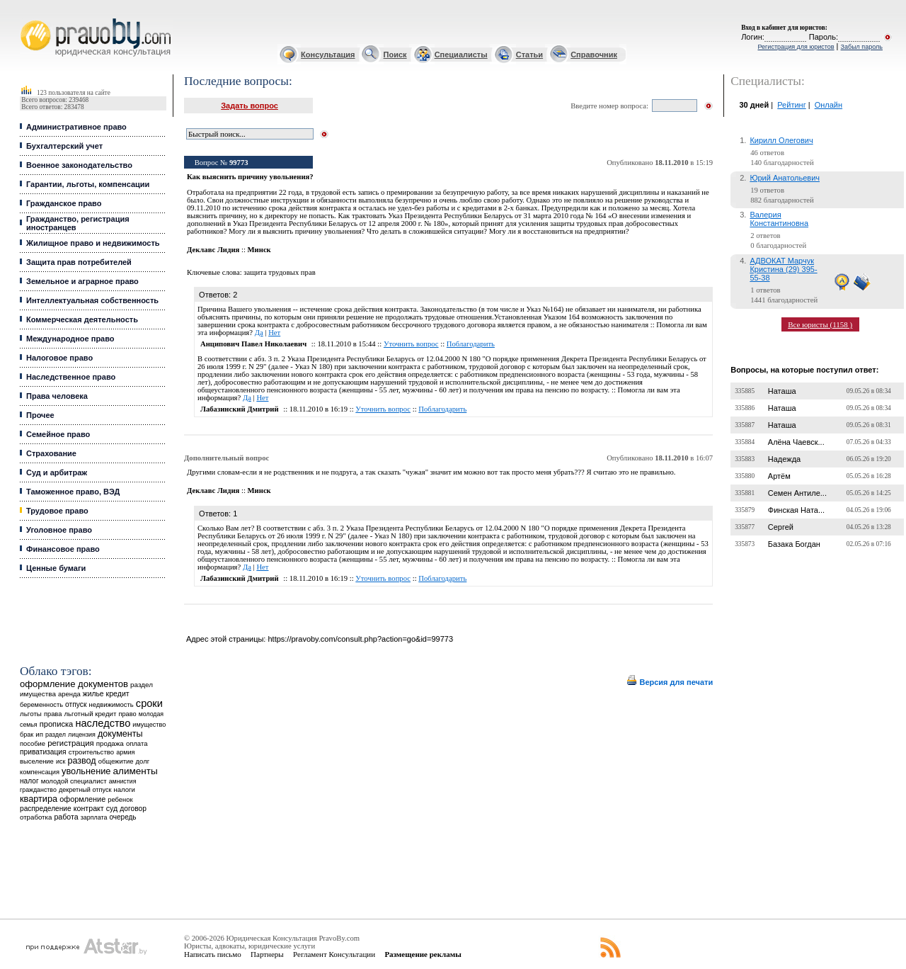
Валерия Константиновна (779, 218)
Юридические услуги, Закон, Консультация (27, 18)
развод (81, 761)
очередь (122, 817)
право (127, 714)
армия (125, 752)
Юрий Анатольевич (785, 178)
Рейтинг (791, 105)
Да (259, 332)
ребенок (120, 799)
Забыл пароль (862, 46)
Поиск (395, 54)
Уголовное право (59, 530)
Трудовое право (57, 510)
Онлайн (828, 105)
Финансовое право (63, 549)
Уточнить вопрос (411, 344)
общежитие (116, 761)
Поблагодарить (471, 344)
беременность (41, 704)
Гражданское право (63, 203)
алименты (135, 771)
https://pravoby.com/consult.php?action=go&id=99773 (360, 639)
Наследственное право (70, 377)
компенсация (39, 772)
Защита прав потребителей (79, 262)
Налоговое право (59, 357)
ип (39, 734)
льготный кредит (90, 714)
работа (66, 816)
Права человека (57, 396)
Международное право (70, 338)
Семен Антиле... (797, 493)
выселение (37, 761)
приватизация (43, 752)
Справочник (593, 54)
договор (133, 808)
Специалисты (461, 54)
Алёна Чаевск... (796, 442)
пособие (32, 743)
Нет (274, 332)
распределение (45, 808)
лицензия (82, 734)
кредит (118, 693)
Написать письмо (212, 954)
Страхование (51, 453)
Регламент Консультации (334, 954)
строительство (91, 752)
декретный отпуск (85, 789)
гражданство (38, 789)
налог (29, 781)
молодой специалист (74, 781)
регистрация (70, 743)
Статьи (529, 54)
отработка (36, 817)
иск (60, 761)
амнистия (123, 781)
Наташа (782, 391)
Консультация (328, 54)
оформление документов (74, 684)
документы (120, 734)
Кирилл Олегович (781, 140)
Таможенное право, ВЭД (73, 491)
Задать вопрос (249, 105)
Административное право (76, 127)
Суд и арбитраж (56, 472)
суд (111, 808)
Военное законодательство (79, 165)
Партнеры (267, 954)
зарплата (94, 817)
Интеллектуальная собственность (92, 300)
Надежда (784, 459)
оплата (137, 743)
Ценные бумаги (56, 568)
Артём (779, 476)
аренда (69, 694)
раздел (55, 734)
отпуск (75, 704)
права (53, 714)
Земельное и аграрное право (82, 281)
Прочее (40, 415)
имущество (149, 724)
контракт (89, 808)
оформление (82, 799)
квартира (38, 798)
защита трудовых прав (279, 272)
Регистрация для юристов (795, 46)
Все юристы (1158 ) (820, 324)
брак (26, 734)
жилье (93, 694)
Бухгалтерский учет (64, 146)
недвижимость (110, 704)
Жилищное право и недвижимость (93, 243)
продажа (110, 743)
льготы (31, 714)
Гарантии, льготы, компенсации (87, 184)
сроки (149, 703)
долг (143, 761)
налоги (124, 789)
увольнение (86, 771)
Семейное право (58, 434)
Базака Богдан (794, 544)
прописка (57, 724)
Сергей (780, 527)
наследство (102, 723)
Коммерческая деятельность (82, 319)
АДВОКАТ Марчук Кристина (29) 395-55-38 (783, 269)
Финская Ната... (796, 510)
